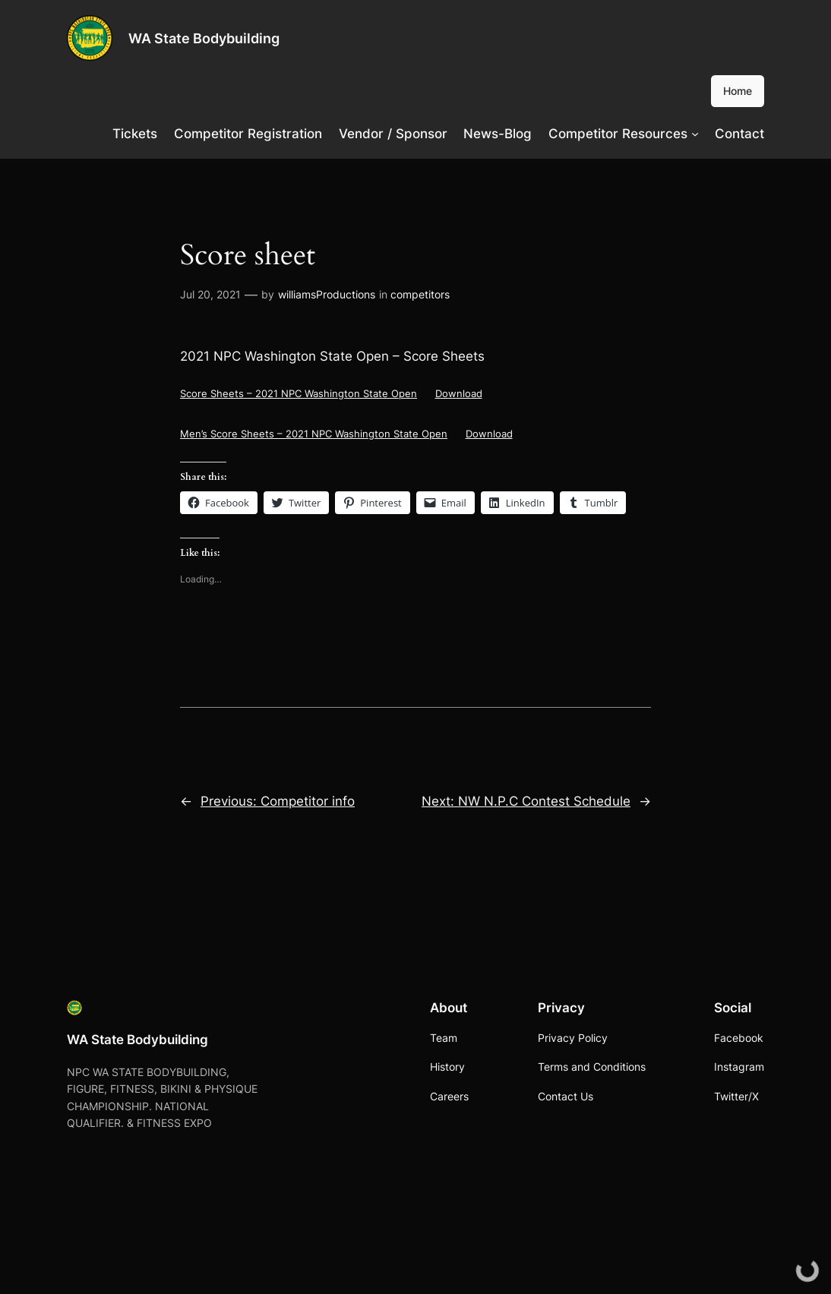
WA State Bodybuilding (204, 38)
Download (458, 393)
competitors (420, 294)
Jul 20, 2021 (210, 294)
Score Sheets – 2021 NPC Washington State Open (298, 393)
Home (737, 90)
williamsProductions (326, 294)
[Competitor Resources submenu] (695, 133)
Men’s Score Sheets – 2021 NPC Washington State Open (313, 434)
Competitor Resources (617, 133)
